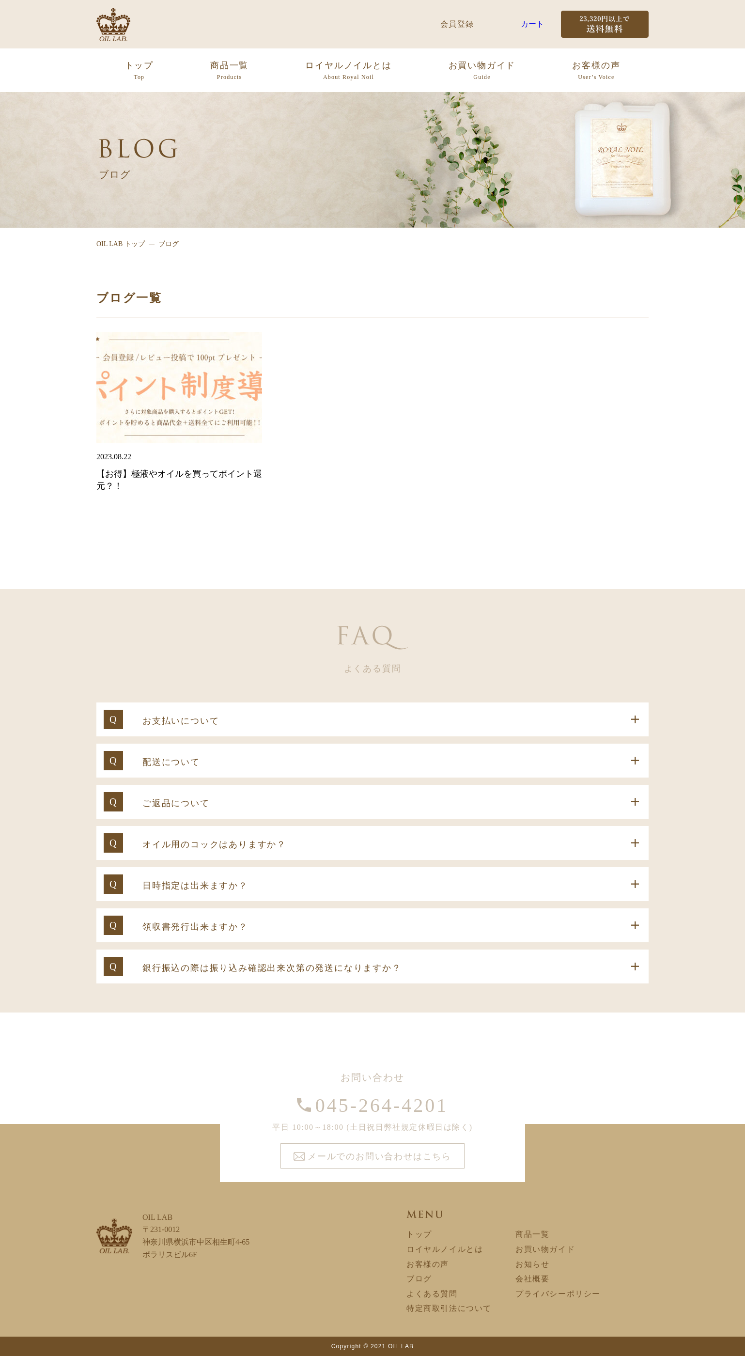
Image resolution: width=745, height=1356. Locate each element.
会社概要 (532, 1279)
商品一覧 (229, 71)
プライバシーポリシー (558, 1294)
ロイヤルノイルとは (348, 71)
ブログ (419, 1279)
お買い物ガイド (482, 71)
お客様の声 (596, 71)
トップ (139, 71)
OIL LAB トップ (120, 244)
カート (532, 24)
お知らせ (532, 1264)
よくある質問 (432, 1294)
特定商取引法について (449, 1308)
